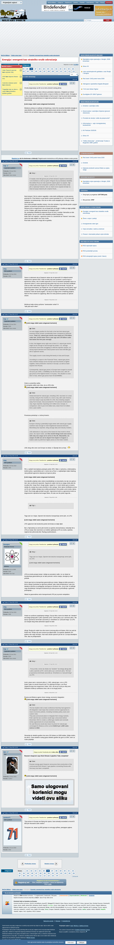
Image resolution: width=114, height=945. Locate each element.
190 (48, 69)
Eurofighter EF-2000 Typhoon (92, 238)
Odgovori (26, 65)
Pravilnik (82, 2)
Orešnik (85, 98)
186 (31, 69)
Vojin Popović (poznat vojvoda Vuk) (9, 71)
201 (53, 873)
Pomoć (102, 2)
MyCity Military (52, 2)
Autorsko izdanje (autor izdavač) (9, 84)
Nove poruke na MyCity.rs (90, 246)
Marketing (109, 2)
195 (69, 69)
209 (53, 71)
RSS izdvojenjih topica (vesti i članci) (94, 192)
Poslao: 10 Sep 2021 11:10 (11, 644)
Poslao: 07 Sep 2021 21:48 (11, 455)
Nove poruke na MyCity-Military (92, 199)
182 (31, 871)
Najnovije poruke (48, 921)
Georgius (6, 544)
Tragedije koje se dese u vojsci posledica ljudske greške (10, 91)
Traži (97, 2)
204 (32, 71)
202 (24, 71)
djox (4, 752)
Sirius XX (86, 210)
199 (45, 873)
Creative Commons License (82, 929)
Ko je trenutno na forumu (13, 893)
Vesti (71, 925)
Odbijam (81, 942)
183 (36, 871)
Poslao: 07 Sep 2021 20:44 (11, 161)
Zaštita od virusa (83, 925)
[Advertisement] (57, 39)
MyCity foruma (31, 937)
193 (60, 69)
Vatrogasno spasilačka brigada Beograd (95, 228)
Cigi (4, 166)
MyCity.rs (76, 925)
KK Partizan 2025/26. (90, 274)
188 (40, 69)
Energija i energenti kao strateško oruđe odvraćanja (44, 55)
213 (69, 71)
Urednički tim (66, 921)
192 (56, 69)
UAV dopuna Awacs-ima (10, 77)
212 (65, 71)
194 (65, 69)
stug (4, 269)
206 (40, 71)
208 (49, 71)
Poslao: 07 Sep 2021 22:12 (11, 540)
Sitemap (57, 921)
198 (40, 873)
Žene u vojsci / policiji (90, 154)
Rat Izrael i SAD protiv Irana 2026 (93, 93)
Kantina (76, 2)
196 (73, 69)
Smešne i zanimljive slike (91, 250)
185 (27, 69)
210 (57, 71)
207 (45, 71)
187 (35, 69)
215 (53, 875)
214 (74, 71)
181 (27, 871)
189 (44, 69)
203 (28, 71)
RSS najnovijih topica (90, 181)
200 (49, 873)
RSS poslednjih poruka (90, 187)
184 (23, 69)
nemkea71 (6, 817)
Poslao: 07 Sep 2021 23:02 (11, 602)
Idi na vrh (75, 876)
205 (36, 71)
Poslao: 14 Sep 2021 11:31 (11, 813)
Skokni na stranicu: (63, 74)
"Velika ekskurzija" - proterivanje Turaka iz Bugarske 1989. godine (96, 286)
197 (36, 873)
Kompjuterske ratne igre (90, 159)
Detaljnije (91, 895)
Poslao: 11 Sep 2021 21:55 (11, 747)
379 (57, 875)
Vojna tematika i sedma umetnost (93, 165)
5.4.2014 (76, 64)
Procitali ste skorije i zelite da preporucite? (96, 262)
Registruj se (68, 2)
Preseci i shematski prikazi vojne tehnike (96, 170)
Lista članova (90, 2)
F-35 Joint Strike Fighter (90, 233)
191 (52, 69)
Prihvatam (71, 942)
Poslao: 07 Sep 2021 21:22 (11, 264)
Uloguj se (60, 2)
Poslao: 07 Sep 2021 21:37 (11, 314)
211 (61, 71)
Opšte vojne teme (16, 55)
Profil (29, 152)
